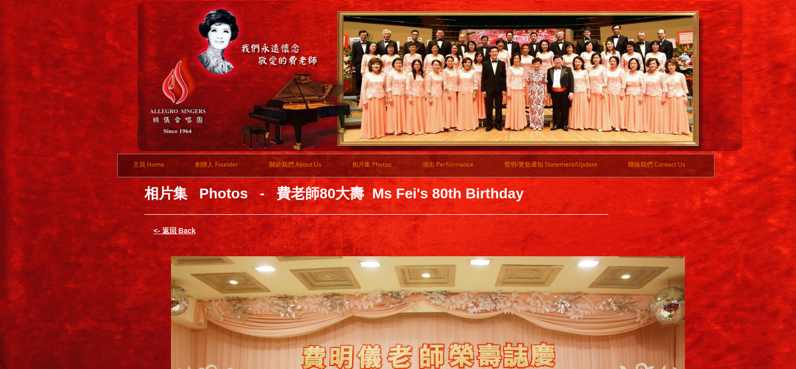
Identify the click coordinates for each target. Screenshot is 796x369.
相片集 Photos (372, 164)
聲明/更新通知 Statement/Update (550, 164)
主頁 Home (148, 164)
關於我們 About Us (295, 164)
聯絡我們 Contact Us (656, 164)
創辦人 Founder (217, 164)
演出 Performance (448, 164)
